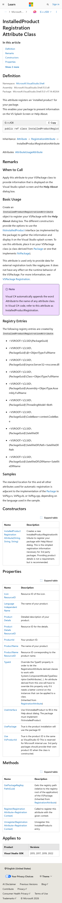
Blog (43, 884)
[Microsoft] (31, 4)
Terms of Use (41, 893)
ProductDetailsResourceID (10, 630)
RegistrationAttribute (43, 139)
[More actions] (56, 12)
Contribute (8, 888)
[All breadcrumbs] (5, 12)
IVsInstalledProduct (14, 230)
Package (38, 248)
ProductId (9, 639)
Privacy (21, 888)
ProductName (11, 646)
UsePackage (10, 726)
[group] (31, 129)
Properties (10, 61)
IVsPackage (23, 253)
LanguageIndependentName (10, 607)
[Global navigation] (3, 4)
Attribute (22, 139)
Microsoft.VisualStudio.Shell (18, 11)
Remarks (9, 53)
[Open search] (47, 4)
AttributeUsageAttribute (28, 152)
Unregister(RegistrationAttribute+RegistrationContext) (15, 825)
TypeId (7, 662)
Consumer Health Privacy (15, 893)
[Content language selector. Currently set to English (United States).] (18, 868)
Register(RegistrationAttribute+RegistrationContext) (15, 812)
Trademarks (8, 898)
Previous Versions (29, 884)
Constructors (12, 57)
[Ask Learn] (35, 12)
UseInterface (10, 709)
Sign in (55, 4)
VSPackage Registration (16, 279)
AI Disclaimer (9, 884)
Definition (10, 48)
